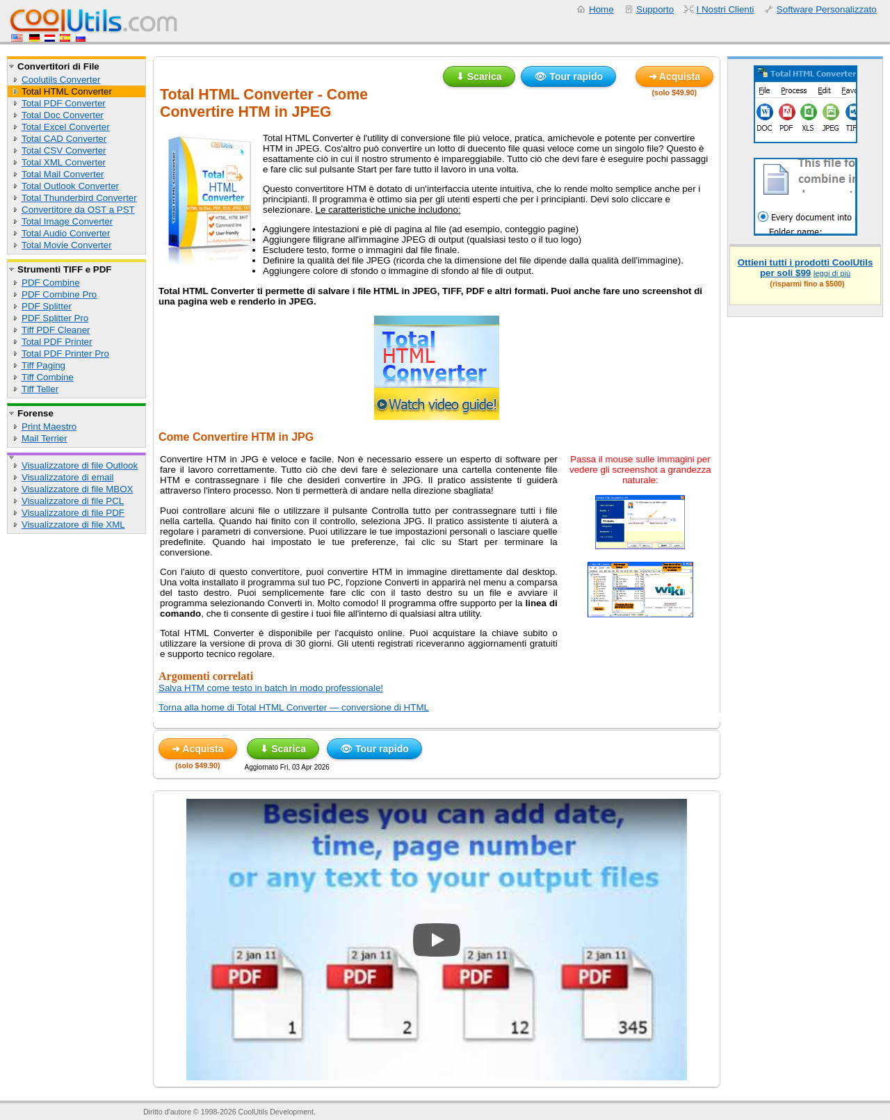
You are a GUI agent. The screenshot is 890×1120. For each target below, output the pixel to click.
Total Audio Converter (66, 233)
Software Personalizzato (827, 9)
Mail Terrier (44, 438)
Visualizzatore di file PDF (73, 513)
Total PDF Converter (64, 103)
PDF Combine (51, 282)
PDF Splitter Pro (55, 318)
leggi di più (832, 273)
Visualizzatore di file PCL (73, 501)
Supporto (655, 9)
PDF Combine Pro (59, 294)
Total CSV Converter (64, 150)
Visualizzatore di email (67, 477)
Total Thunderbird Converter (79, 198)
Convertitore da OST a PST (78, 209)
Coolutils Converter (61, 79)
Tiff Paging (43, 365)
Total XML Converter (64, 162)
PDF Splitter (47, 306)
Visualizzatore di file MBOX (78, 489)
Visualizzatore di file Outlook (80, 465)
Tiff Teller (40, 389)
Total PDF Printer (57, 341)
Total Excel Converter (66, 127)
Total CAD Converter (64, 138)
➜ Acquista (675, 76)
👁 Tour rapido (568, 76)
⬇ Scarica (479, 76)
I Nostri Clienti (725, 9)
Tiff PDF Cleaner (56, 330)
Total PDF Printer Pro (65, 353)
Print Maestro (49, 426)
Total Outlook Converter (70, 186)
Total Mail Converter (63, 174)
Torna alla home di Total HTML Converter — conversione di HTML (294, 707)
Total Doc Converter (63, 115)
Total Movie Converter (67, 245)
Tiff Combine (48, 377)
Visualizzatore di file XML (73, 524)
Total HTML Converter (67, 91)
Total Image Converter (67, 221)
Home (601, 9)
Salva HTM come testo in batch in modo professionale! (271, 688)
